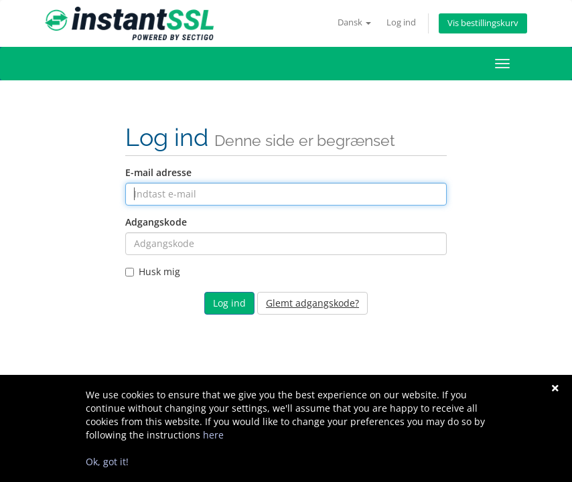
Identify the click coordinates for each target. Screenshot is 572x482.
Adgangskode (156, 222)
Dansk (354, 22)
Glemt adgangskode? (312, 303)
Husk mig (152, 271)
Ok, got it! (107, 461)
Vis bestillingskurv (482, 23)
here (213, 434)
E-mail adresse (158, 172)
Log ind (401, 22)
